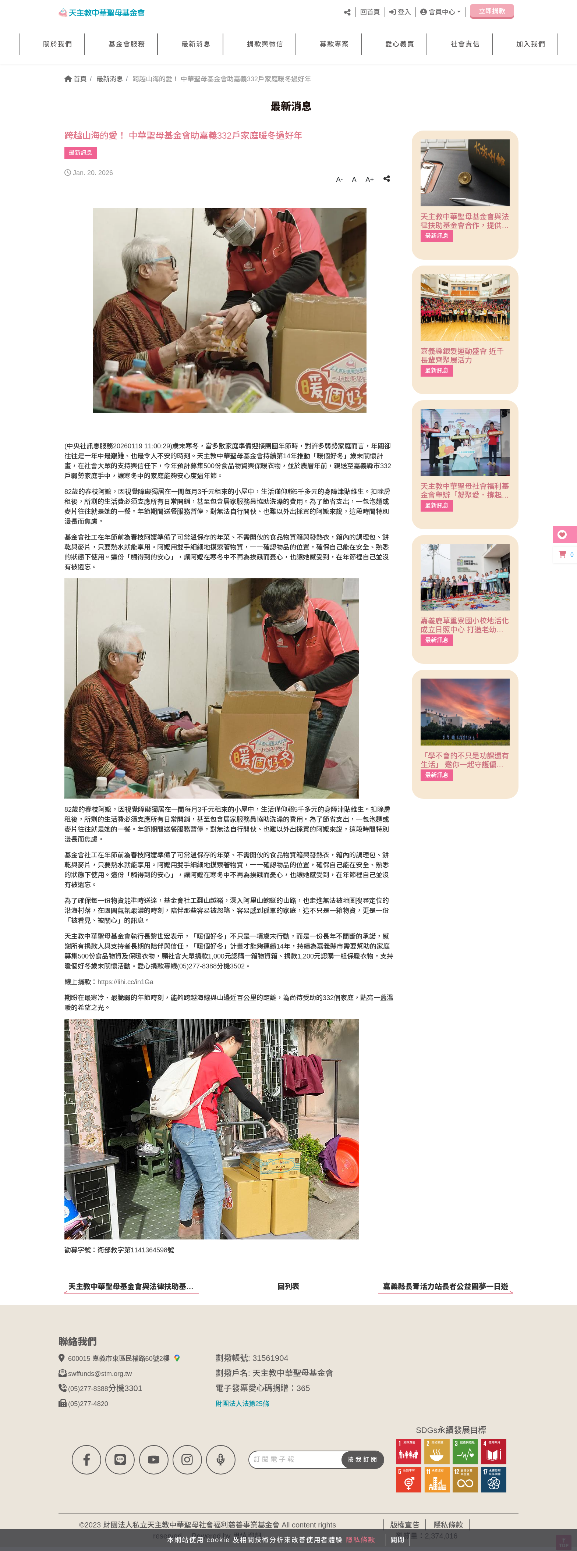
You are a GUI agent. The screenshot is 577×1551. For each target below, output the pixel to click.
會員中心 (437, 12)
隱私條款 (357, 1537)
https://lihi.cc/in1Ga (125, 982)
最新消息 (196, 44)
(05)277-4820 (92, 1407)
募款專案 (334, 44)
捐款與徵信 (265, 44)
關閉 (400, 1537)
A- (339, 179)
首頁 (75, 79)
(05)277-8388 (92, 1392)
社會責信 (465, 44)
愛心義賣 (400, 44)
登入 (400, 12)
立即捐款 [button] (492, 14)
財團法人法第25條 (248, 1407)
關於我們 (57, 44)
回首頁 (370, 12)
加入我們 (531, 44)
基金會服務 (127, 44)
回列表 (288, 1287)
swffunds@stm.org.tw (106, 1376)
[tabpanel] (230, 310)
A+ (369, 179)
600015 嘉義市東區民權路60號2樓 (135, 1361)
